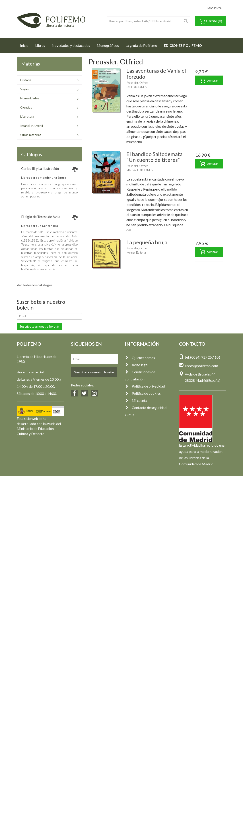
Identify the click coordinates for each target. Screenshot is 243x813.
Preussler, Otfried (137, 82)
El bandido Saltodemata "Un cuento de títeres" (154, 157)
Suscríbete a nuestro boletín (39, 326)
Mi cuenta (136, 400)
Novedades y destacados (71, 45)
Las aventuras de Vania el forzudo (156, 73)
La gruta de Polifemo (141, 45)
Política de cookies (143, 393)
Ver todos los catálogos (35, 285)
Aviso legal (136, 365)
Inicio (26, 44)
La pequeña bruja (146, 242)
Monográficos (108, 45)
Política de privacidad (145, 386)
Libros (40, 45)
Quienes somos (140, 357)
